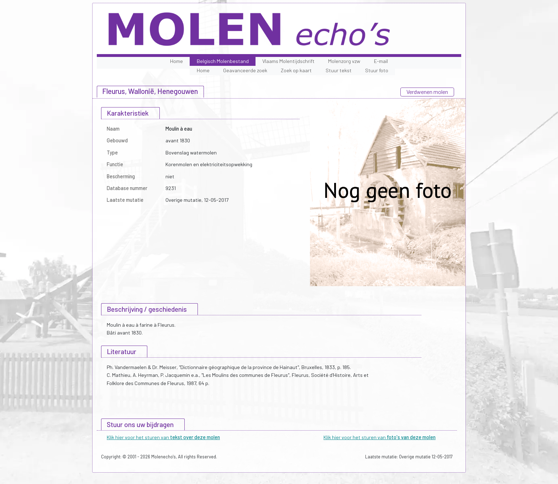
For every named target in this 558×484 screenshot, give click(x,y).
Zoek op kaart (296, 70)
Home (176, 61)
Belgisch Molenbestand (223, 61)
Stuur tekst (339, 70)
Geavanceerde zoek (245, 70)
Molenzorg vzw (344, 61)
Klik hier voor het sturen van (163, 437)
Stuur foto (376, 70)
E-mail (381, 61)
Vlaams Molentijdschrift (288, 61)
